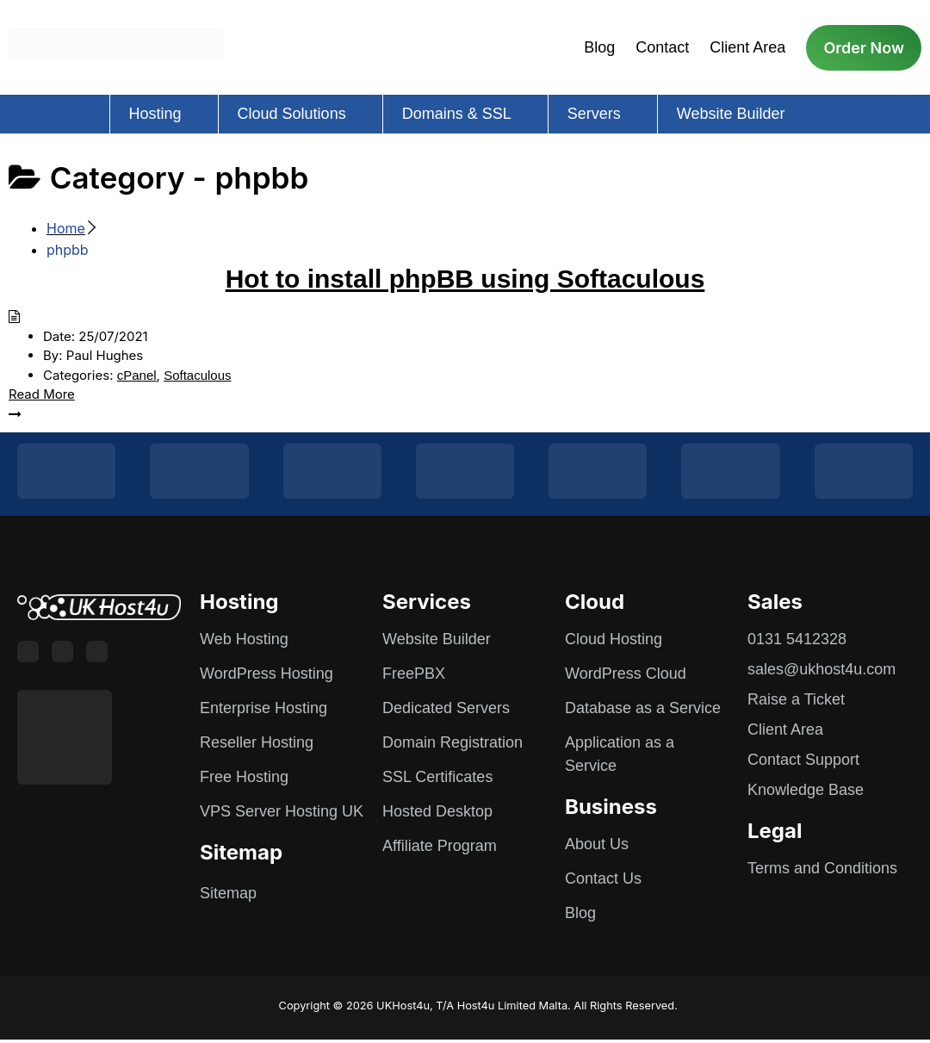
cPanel (137, 375)
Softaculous (197, 375)
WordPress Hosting (266, 673)
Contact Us (603, 878)
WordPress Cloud (625, 673)
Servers (594, 113)
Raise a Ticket (796, 699)
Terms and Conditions (822, 868)
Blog (599, 47)
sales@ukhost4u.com (821, 669)
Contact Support (803, 759)
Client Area (747, 47)
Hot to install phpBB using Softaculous (465, 278)
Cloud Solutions (292, 113)
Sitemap (228, 893)
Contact (662, 47)
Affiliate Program (439, 845)
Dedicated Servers (446, 708)
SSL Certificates (437, 776)
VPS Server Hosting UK (281, 811)
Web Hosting (244, 639)
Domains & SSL (457, 113)
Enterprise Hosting (263, 708)
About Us (597, 844)
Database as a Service (643, 708)
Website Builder (731, 113)
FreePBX (413, 673)
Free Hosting (244, 776)
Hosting (155, 113)
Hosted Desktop (437, 811)
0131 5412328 (796, 639)
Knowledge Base (805, 789)
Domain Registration (452, 742)
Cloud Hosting (613, 639)
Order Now (863, 48)
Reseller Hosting (256, 742)
